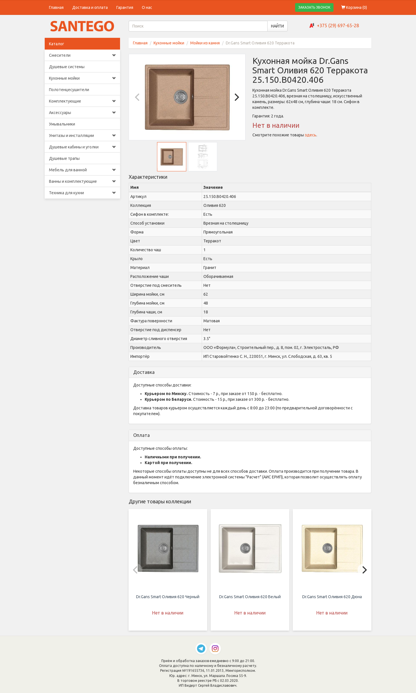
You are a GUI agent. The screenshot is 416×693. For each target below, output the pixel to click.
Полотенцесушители (69, 89)
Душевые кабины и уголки (82, 147)
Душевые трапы (64, 158)
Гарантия (124, 7)
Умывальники (62, 124)
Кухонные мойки (82, 78)
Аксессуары (82, 112)
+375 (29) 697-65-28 (338, 25)
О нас (147, 7)
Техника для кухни (82, 192)
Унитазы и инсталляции (82, 135)
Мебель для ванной (82, 169)
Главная (56, 7)
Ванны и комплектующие (82, 181)
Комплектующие (82, 101)
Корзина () (354, 7)
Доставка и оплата (90, 7)
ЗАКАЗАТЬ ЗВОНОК (314, 7)
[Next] (236, 97)
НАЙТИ (277, 26)
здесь (310, 135)
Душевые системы (67, 66)
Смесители (82, 55)
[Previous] (138, 97)
